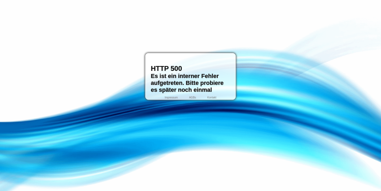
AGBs (192, 97)
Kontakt (211, 97)
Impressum (171, 97)
